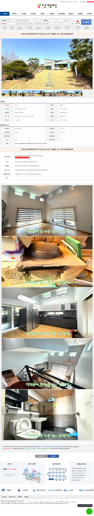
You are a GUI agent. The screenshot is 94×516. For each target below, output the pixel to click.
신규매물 (33, 13)
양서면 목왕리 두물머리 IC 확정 (78, 477)
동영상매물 (82, 1)
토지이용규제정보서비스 (57, 491)
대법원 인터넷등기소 (41, 490)
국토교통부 (25, 490)
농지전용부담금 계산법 (76, 480)
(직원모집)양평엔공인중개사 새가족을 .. (79, 468)
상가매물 (89, 13)
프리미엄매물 (61, 13)
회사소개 (4, 496)
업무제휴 (20, 496)
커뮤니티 (75, 1)
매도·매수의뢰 (69, 1)
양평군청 (9, 490)
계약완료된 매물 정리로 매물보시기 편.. (79, 475)
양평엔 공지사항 (81, 464)
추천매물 (51, 13)
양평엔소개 (62, 1)
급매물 (42, 13)
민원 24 (71, 490)
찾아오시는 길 (12, 496)
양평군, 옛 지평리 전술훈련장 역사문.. (79, 470)
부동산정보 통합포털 (89, 491)
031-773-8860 (63, 120)
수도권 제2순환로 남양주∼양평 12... (79, 473)
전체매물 (4, 13)
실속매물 (80, 13)
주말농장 (70, 13)
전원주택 (14, 13)
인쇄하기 (41, 456)
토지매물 (23, 13)
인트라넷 (26, 496)
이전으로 (53, 456)
